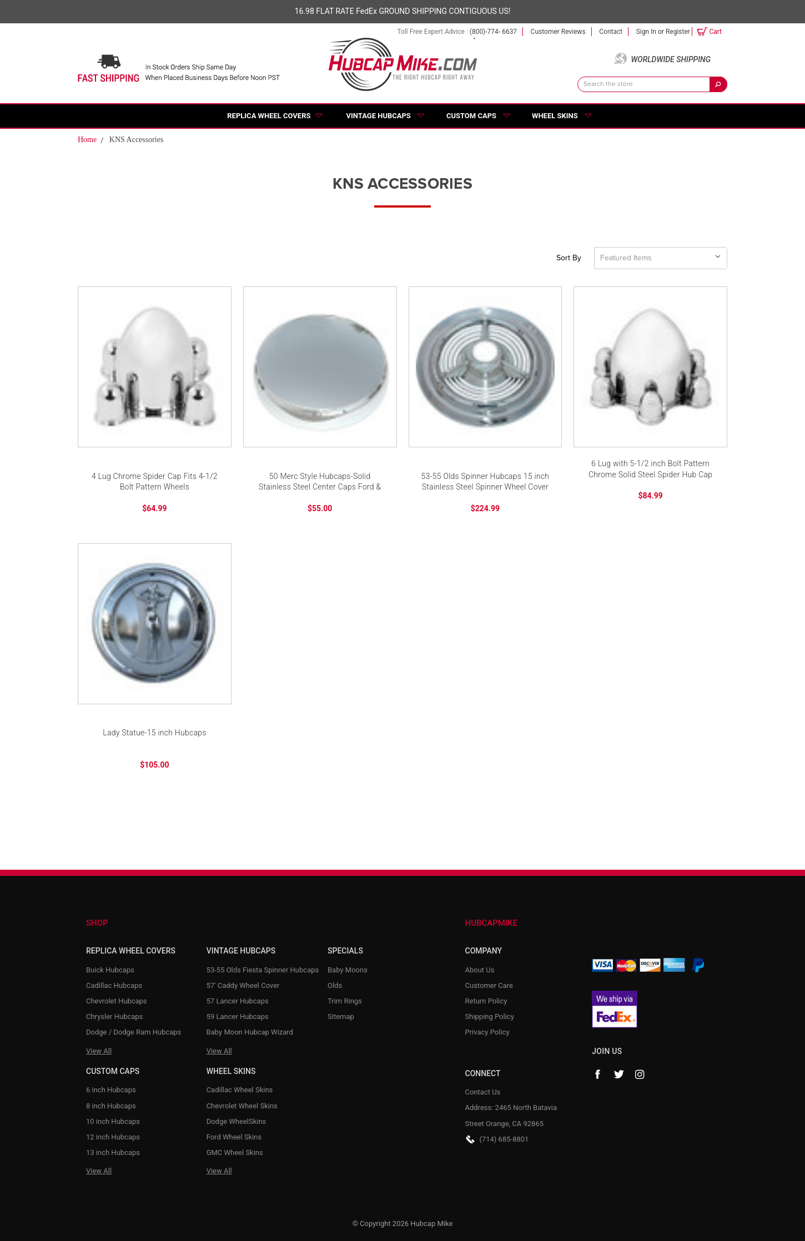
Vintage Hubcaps (378, 116)
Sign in (646, 32)
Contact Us (483, 1092)
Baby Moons (348, 970)
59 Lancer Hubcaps (238, 1016)
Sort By (568, 258)
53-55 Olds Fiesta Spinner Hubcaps (263, 970)
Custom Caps (471, 116)
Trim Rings (345, 1001)
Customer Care (489, 985)
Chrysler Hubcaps (114, 1016)
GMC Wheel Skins (235, 1152)
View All (99, 1051)
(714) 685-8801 (504, 1139)
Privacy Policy (487, 1032)
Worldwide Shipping (671, 59)
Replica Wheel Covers (268, 116)
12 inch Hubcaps (113, 1137)
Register (678, 32)
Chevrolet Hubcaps (116, 1001)
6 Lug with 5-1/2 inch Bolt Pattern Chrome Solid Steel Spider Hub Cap (650, 469)
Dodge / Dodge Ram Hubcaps (133, 1032)
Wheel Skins (555, 116)
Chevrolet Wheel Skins (242, 1106)
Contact (610, 32)
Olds (335, 985)
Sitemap (341, 1016)
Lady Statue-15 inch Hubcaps (154, 732)
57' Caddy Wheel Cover (243, 985)
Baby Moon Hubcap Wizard (250, 1032)
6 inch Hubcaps (111, 1090)
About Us (480, 970)
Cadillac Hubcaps (114, 985)
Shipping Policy (489, 1016)
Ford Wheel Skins (234, 1137)
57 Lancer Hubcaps (238, 1001)
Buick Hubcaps (110, 970)
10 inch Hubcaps (113, 1121)
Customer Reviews (558, 32)
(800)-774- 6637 (493, 32)
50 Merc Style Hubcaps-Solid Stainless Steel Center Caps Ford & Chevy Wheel (320, 482)
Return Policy (486, 1001)
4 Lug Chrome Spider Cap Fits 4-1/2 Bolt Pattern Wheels (155, 482)
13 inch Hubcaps (113, 1152)
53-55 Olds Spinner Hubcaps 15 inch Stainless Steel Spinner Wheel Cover (485, 482)
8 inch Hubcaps (111, 1106)
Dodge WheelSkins (236, 1121)
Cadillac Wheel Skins (240, 1090)
